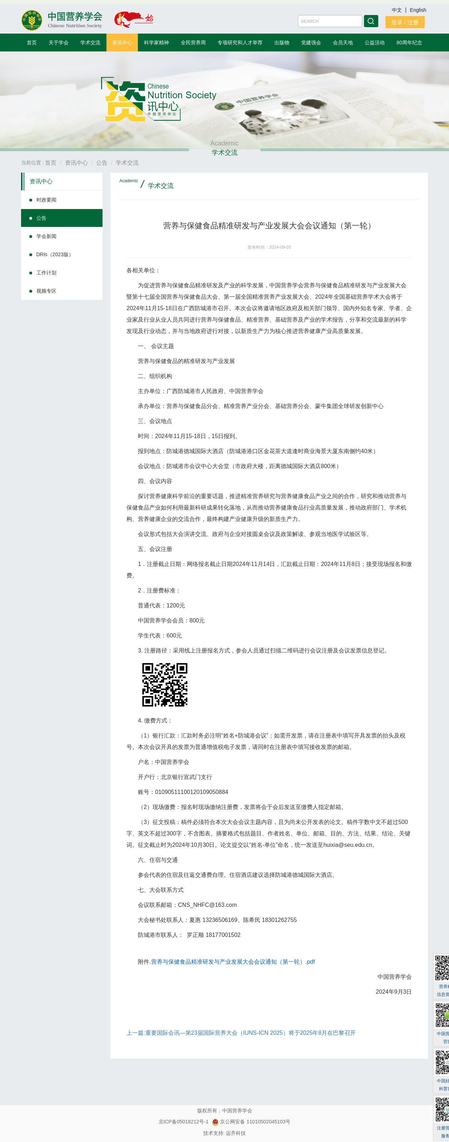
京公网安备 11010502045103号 (251, 1121)
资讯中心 (122, 42)
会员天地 (343, 42)
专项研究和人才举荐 (240, 42)
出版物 (281, 42)
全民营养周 (193, 42)
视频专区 (46, 291)
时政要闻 (46, 200)
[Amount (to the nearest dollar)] (330, 21)
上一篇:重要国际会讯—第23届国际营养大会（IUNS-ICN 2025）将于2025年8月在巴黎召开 (241, 1033)
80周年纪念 (409, 42)
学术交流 (90, 42)
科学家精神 (156, 42)
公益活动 (375, 42)
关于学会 (59, 42)
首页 (32, 42)
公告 (41, 218)
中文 (397, 10)
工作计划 (46, 272)
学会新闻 (46, 236)
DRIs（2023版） (55, 254)
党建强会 (311, 42)
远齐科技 (236, 1133)
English (418, 10)
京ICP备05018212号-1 (184, 1121)
